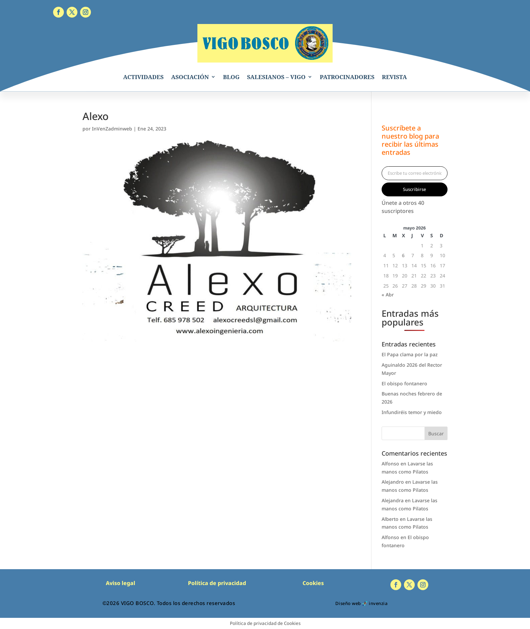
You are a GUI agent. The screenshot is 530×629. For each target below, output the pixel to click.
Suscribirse (414, 189)
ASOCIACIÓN (190, 77)
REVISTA (394, 77)
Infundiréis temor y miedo (412, 412)
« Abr (388, 294)
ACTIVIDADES (143, 77)
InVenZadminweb (112, 128)
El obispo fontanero (404, 383)
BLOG (231, 77)
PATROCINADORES (347, 77)
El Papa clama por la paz (410, 354)
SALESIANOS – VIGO (276, 77)
